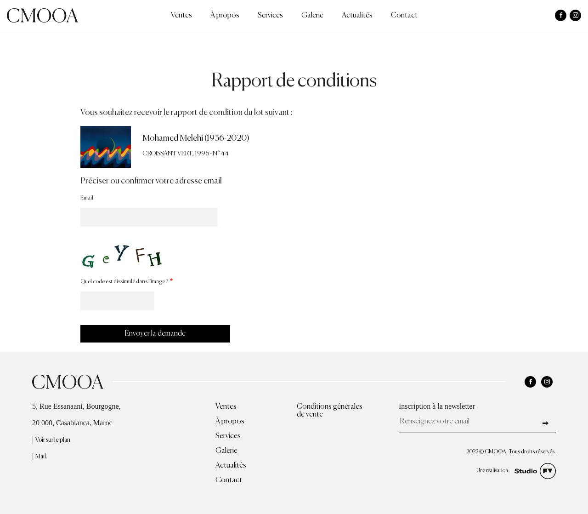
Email (86, 198)
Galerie (312, 15)
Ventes (181, 15)
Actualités (357, 15)
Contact (404, 15)
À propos (224, 15)
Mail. (41, 457)
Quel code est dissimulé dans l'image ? (124, 282)
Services (270, 15)
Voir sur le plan (52, 440)
